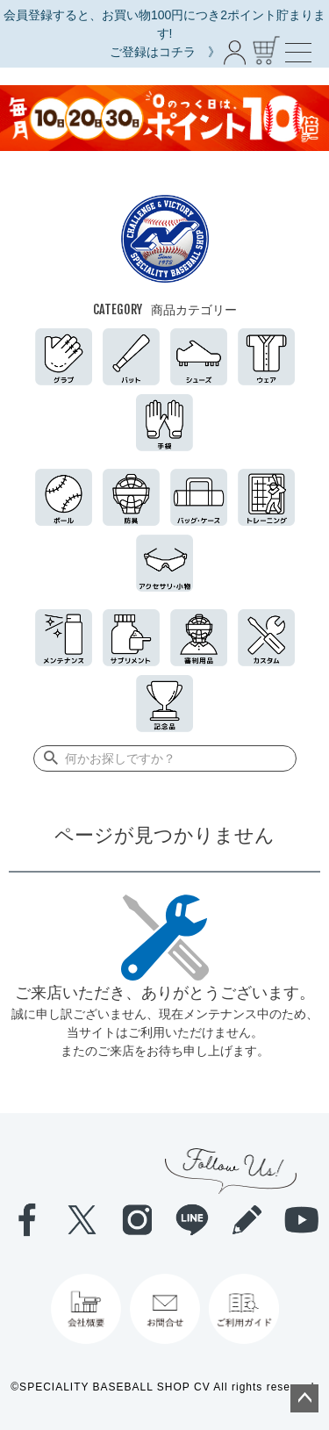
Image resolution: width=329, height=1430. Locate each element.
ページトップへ (304, 1398)
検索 (47, 758)
